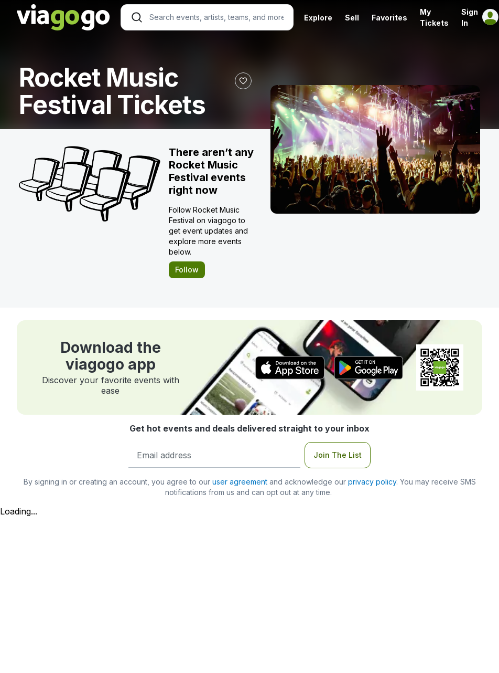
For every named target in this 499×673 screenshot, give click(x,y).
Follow (187, 269)
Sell (352, 17)
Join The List (337, 454)
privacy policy (372, 481)
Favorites (389, 17)
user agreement (239, 481)
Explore (318, 17)
